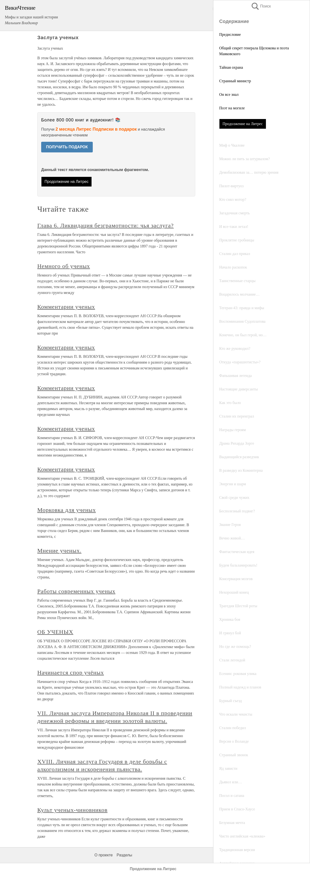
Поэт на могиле (232, 108)
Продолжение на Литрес (243, 124)
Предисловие (230, 34)
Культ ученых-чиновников (72, 810)
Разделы (124, 855)
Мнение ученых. (59, 550)
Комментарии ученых (66, 307)
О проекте (103, 855)
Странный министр (235, 81)
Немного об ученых (63, 266)
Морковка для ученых (66, 510)
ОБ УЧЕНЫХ (55, 632)
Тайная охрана (231, 67)
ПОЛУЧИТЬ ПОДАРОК (67, 147)
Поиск (261, 6)
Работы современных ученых (76, 591)
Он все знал (229, 94)
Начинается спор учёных (70, 672)
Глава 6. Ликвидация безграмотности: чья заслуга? (105, 225)
